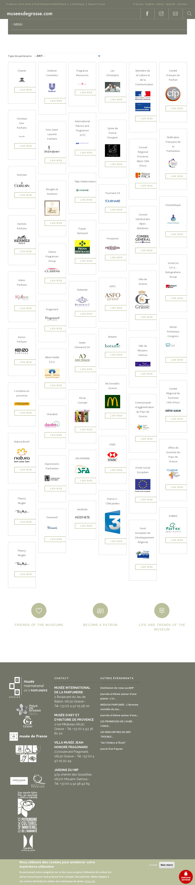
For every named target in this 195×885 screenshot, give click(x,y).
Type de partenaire (20, 56)
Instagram (159, 14)
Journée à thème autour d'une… (119, 715)
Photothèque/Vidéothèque (50, 4)
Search (187, 14)
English (149, 4)
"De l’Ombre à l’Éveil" (113, 742)
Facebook (145, 14)
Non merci (167, 864)
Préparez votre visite (18, 4)
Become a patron (100, 625)
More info (90, 881)
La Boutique (77, 4)
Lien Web (26, 90)
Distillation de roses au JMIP (117, 688)
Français (138, 4)
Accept (153, 864)
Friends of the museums (39, 625)
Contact (173, 14)
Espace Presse (96, 4)
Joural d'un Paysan (111, 748)
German (182, 4)
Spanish (170, 4)
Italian (160, 4)
